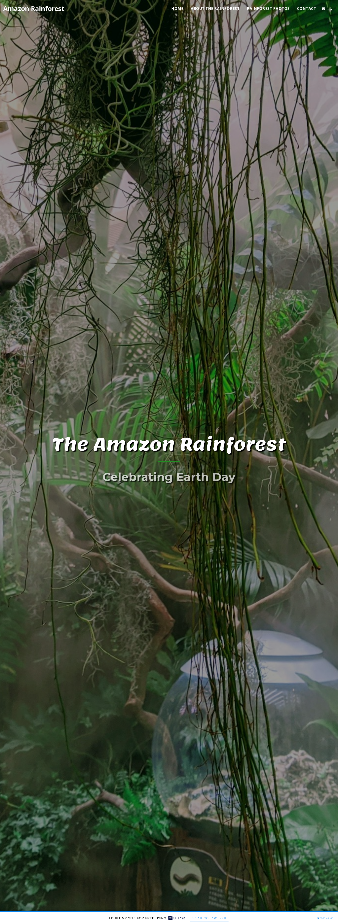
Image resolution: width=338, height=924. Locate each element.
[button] (323, 9)
